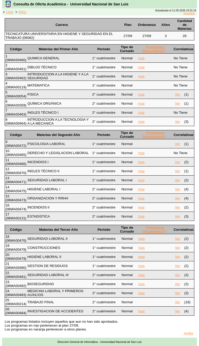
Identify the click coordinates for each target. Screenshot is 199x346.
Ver (177, 94)
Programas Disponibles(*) (154, 49)
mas (141, 58)
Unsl (9, 12)
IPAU (22, 12)
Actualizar (189, 13)
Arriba (188, 333)
